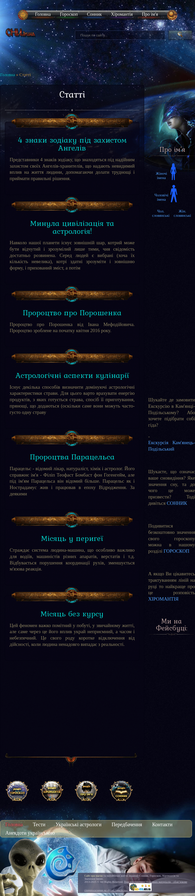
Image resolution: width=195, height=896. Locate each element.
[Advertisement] (72, 711)
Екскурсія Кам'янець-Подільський (171, 446)
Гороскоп (69, 14)
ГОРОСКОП (176, 551)
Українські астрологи (79, 824)
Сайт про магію (93, 875)
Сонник (94, 14)
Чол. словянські (160, 213)
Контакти (162, 824)
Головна (43, 14)
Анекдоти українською (30, 833)
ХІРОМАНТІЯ (163, 599)
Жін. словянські (182, 213)
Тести (39, 824)
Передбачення (127, 824)
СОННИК (177, 503)
